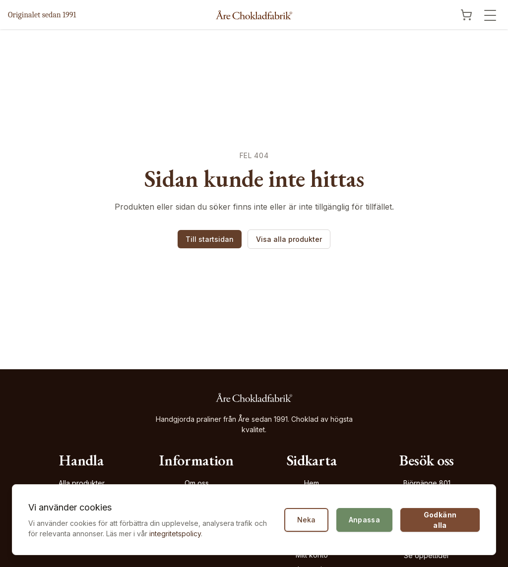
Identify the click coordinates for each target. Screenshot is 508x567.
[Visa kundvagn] (466, 15)
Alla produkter (82, 483)
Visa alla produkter (289, 239)
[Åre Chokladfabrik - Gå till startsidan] (254, 14)
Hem (311, 483)
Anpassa (364, 519)
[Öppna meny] (490, 15)
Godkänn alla (440, 519)
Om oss (197, 483)
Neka (306, 519)
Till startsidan (210, 239)
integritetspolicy (175, 533)
